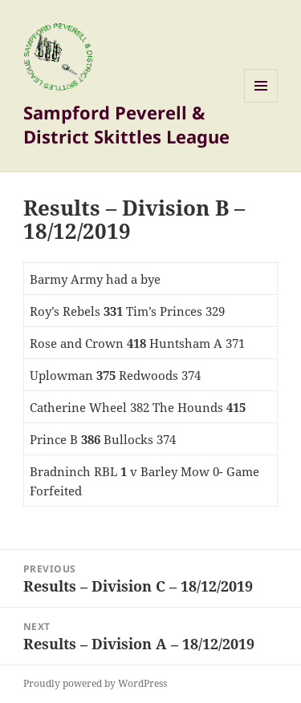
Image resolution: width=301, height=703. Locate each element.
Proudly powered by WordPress (95, 683)
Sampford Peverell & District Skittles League (126, 124)
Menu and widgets (261, 102)
